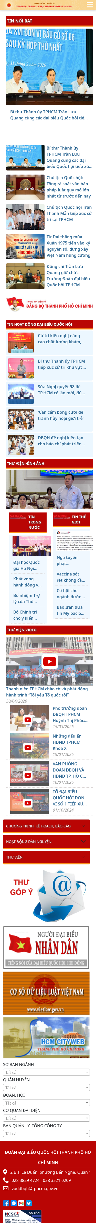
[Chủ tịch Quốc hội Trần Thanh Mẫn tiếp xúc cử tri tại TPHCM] (50, 102)
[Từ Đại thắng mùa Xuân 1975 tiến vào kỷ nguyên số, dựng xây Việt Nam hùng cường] (59, 102)
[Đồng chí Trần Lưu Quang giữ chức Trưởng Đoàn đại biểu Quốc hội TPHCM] (68, 102)
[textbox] (46, 1072)
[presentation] (9, 490)
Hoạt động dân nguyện (28, 841)
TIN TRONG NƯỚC (25, 522)
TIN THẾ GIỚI (70, 519)
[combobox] (46, 1072)
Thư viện (14, 857)
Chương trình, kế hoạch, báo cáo (38, 826)
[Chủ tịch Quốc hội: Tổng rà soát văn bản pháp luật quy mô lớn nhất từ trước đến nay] (40, 102)
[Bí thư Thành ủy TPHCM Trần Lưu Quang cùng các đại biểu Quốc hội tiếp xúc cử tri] (31, 102)
